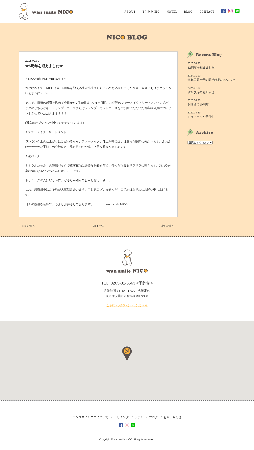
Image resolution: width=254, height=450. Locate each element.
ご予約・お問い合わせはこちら (127, 305)
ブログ (153, 417)
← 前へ (27, 225)
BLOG (188, 12)
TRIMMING (151, 12)
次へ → (169, 225)
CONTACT (206, 12)
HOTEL (171, 12)
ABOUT (130, 12)
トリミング (121, 417)
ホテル (139, 417)
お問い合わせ (172, 417)
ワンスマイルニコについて (90, 417)
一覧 (98, 225)
